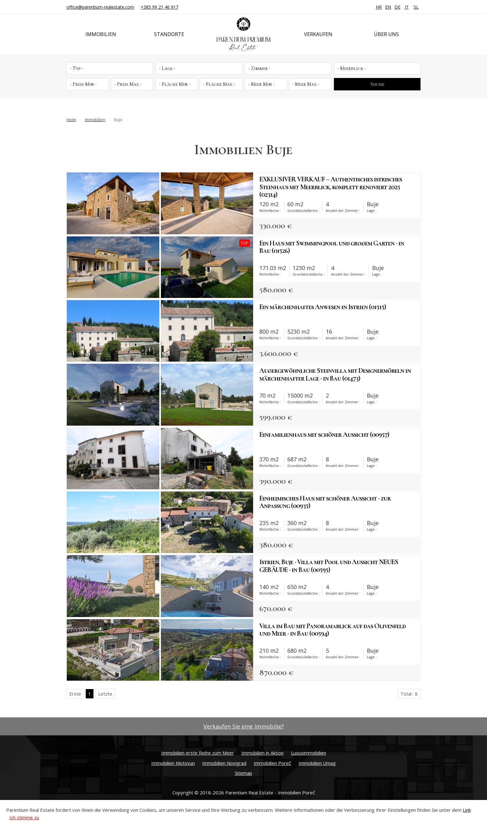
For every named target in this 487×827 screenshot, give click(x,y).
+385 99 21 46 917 (159, 7)
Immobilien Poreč (272, 763)
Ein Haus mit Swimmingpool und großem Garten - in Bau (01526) (331, 247)
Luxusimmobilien (308, 753)
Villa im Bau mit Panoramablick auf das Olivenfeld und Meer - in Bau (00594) (332, 629)
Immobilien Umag (317, 763)
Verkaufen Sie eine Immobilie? (243, 726)
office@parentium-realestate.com (100, 7)
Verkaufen (318, 34)
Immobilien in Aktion (262, 753)
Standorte (169, 34)
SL (416, 7)
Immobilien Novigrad (224, 763)
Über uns (386, 34)
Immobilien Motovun (173, 763)
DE (397, 7)
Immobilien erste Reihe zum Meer (197, 753)
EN (388, 7)
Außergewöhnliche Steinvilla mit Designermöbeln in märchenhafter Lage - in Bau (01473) (335, 374)
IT (407, 7)
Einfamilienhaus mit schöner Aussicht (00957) (324, 434)
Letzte (105, 694)
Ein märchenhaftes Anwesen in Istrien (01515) (322, 307)
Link (467, 810)
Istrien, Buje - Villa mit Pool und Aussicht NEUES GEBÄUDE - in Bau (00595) (328, 565)
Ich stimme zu (24, 817)
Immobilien (100, 34)
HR (379, 7)
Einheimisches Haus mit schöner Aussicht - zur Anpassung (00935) (325, 502)
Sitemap (243, 773)
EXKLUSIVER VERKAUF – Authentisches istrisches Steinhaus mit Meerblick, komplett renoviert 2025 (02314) (330, 187)
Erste (75, 694)
